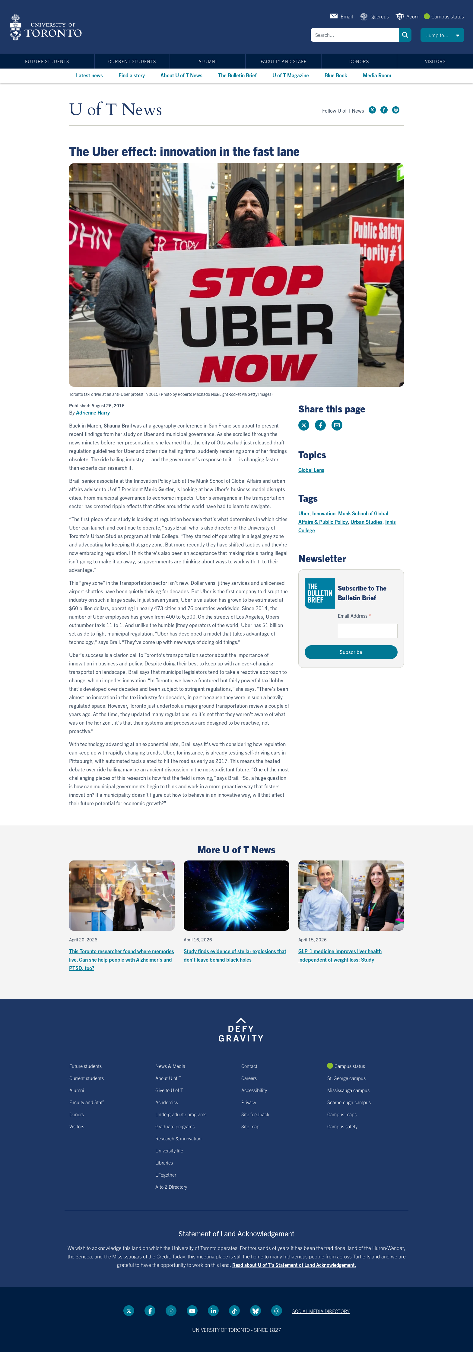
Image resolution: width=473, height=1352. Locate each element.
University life (169, 1150)
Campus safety (342, 1126)
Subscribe (351, 652)
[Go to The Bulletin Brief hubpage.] (320, 593)
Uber (304, 513)
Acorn (412, 16)
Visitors (435, 61)
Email (347, 16)
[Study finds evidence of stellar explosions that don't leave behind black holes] (236, 912)
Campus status (447, 16)
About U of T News (181, 75)
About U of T (168, 1078)
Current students (132, 61)
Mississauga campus (348, 1090)
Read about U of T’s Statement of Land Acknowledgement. (294, 1265)
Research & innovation (178, 1138)
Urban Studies (367, 521)
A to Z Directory (171, 1187)
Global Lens (311, 469)
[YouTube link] (192, 1310)
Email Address (352, 616)
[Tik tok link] (234, 1310)
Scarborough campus (349, 1102)
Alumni (207, 61)
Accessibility (254, 1090)
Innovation (323, 513)
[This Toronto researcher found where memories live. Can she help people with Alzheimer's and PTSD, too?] (122, 916)
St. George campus (346, 1078)
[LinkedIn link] (213, 1310)
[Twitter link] (372, 110)
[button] (442, 35)
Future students (47, 61)
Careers (249, 1078)
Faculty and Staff (283, 61)
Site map (250, 1126)
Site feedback (255, 1114)
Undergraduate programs (180, 1114)
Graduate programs (175, 1126)
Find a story (132, 75)
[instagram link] (395, 110)
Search (405, 35)
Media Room (377, 75)
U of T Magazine (290, 75)
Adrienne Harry (93, 412)
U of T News (115, 110)
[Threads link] (276, 1310)
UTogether (165, 1174)
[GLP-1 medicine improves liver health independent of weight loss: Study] (351, 912)
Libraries (164, 1162)
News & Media (170, 1066)
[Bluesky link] (255, 1310)
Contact (249, 1066)
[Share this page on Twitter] (303, 425)
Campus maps (342, 1114)
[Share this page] (337, 425)
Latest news (89, 75)
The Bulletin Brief (237, 75)
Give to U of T (169, 1090)
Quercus (379, 16)
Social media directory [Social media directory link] (321, 1311)
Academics (166, 1102)
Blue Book (336, 75)
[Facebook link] (384, 110)
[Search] (355, 35)
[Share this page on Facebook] (320, 425)
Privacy (248, 1102)
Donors (359, 61)
